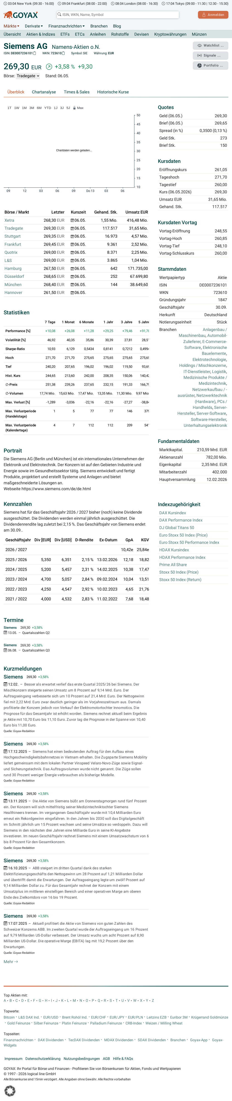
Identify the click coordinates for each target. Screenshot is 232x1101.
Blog (117, 26)
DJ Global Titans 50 (176, 528)
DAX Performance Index (181, 520)
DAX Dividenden (51, 1040)
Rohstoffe (120, 34)
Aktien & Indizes (40, 34)
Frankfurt (13, 244)
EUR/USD (50, 1017)
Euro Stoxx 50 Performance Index (189, 542)
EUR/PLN (135, 1017)
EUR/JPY (117, 1017)
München (13, 284)
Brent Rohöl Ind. (74, 1017)
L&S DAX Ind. (29, 1017)
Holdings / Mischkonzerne (202, 365)
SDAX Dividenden (152, 1040)
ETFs (65, 34)
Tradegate (14, 228)
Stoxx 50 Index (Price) (178, 572)
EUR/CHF (98, 1017)
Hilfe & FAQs (123, 1059)
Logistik (219, 371)
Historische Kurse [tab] (113, 92)
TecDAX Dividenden (84, 1040)
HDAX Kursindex (174, 550)
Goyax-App (199, 1040)
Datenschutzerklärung (42, 1059)
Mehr (11, 962)
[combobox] (117, 15)
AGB (106, 1059)
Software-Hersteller (208, 419)
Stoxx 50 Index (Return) (180, 579)
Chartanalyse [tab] (44, 92)
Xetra (9, 220)
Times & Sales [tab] (76, 92)
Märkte (10, 26)
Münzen (199, 34)
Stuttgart (13, 236)
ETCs (80, 34)
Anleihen (98, 34)
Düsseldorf (14, 276)
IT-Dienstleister (197, 371)
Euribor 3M (179, 1017)
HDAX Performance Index (182, 557)
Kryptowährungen (170, 34)
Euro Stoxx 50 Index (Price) (183, 535)
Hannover (13, 293)
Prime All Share (173, 565)
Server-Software (211, 413)
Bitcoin (9, 1017)
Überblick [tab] (15, 92)
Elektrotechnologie (209, 359)
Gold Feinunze (18, 1023)
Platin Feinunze (74, 1023)
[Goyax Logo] (21, 14)
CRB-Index (134, 1023)
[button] (10, 1091)
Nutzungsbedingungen (82, 1059)
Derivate (32, 26)
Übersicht (12, 34)
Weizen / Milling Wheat (163, 1023)
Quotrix (11, 252)
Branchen (99, 26)
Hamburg (13, 268)
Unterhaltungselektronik (205, 425)
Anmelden (213, 15)
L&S (8, 260)
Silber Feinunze (46, 1023)
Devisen (141, 34)
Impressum (13, 1059)
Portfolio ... (210, 64)
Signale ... (209, 55)
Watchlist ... (211, 45)
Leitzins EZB (157, 1017)
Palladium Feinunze (106, 1023)
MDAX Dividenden (118, 1040)
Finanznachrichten (65, 26)
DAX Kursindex (172, 513)
